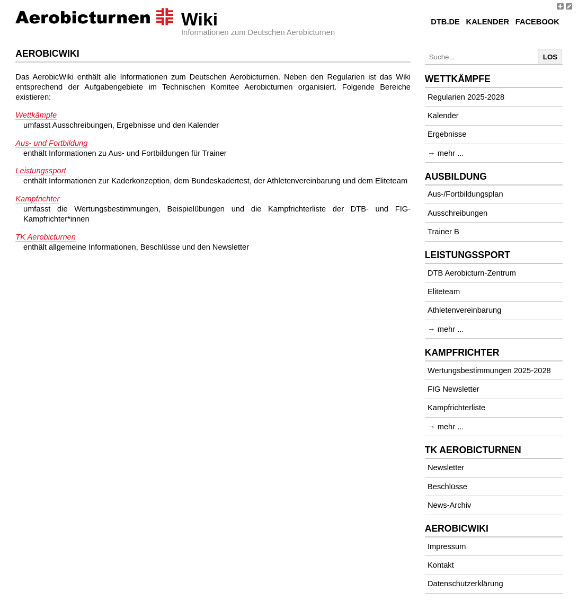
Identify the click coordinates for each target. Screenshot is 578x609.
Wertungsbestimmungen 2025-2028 (489, 370)
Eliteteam (444, 291)
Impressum (447, 546)
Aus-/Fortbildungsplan (465, 194)
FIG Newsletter (453, 389)
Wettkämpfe (36, 115)
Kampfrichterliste (456, 407)
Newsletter (446, 467)
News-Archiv (449, 505)
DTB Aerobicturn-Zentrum (472, 273)
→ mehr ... (446, 153)
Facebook (537, 21)
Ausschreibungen (457, 213)
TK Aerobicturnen (45, 237)
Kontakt (441, 565)
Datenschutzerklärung (465, 583)
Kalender (487, 21)
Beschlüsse (447, 486)
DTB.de (445, 21)
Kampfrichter (37, 199)
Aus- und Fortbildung (51, 143)
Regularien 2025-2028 (466, 97)
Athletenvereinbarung (464, 310)
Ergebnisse (447, 134)
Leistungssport (40, 170)
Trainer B (443, 231)
